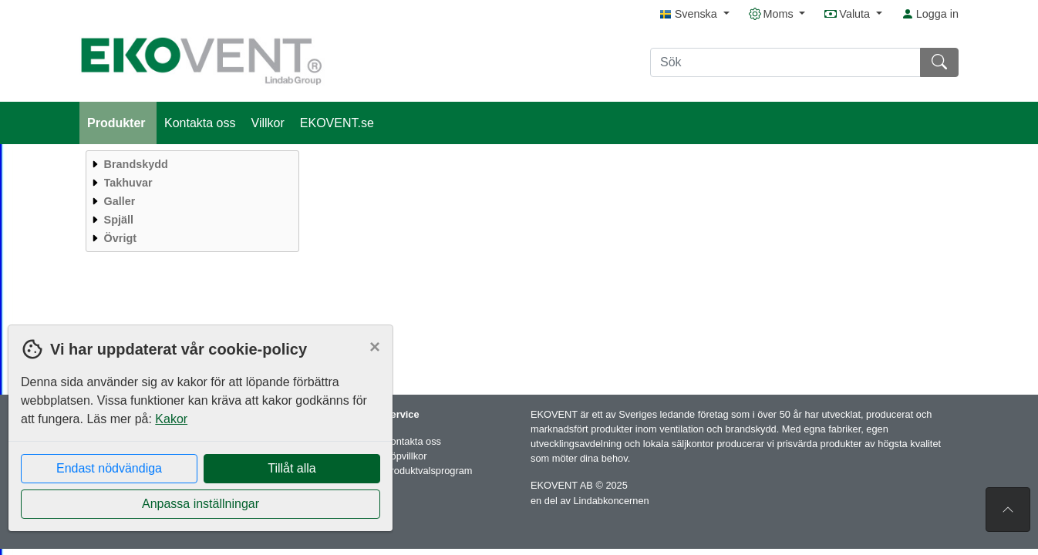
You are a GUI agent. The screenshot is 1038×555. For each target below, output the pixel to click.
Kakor (171, 419)
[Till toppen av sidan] (1008, 509)
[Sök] (785, 62)
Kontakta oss (200, 123)
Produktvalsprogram (428, 470)
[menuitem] (190, 164)
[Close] (375, 346)
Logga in (930, 14)
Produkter (118, 123)
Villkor (268, 123)
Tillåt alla (292, 468)
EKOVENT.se (337, 123)
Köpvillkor (405, 456)
